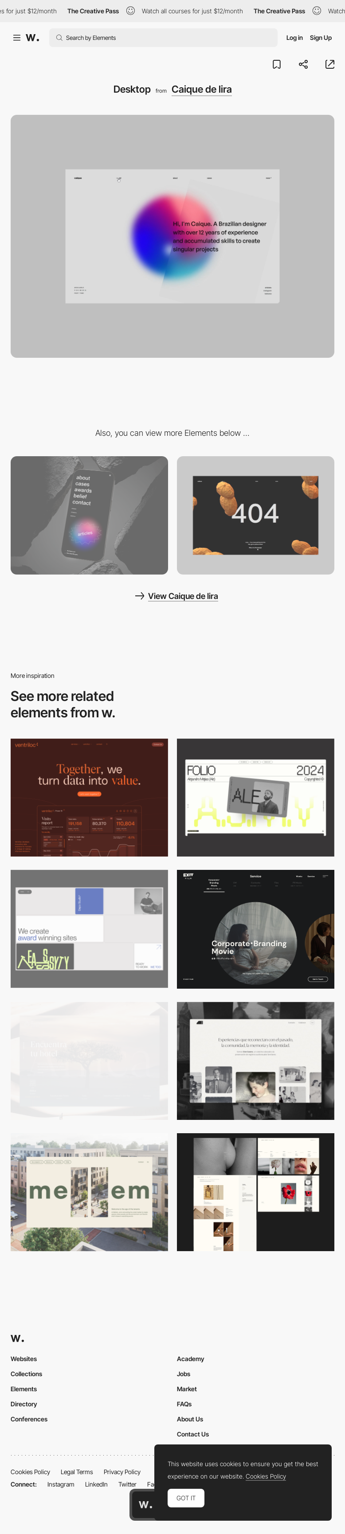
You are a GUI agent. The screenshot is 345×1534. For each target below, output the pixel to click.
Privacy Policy (122, 1471)
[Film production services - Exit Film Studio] (255, 929)
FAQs (184, 1404)
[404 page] (255, 515)
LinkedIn (96, 1484)
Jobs (183, 1373)
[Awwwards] (32, 37)
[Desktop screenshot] (255, 1061)
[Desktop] (89, 798)
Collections (26, 1373)
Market (187, 1389)
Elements (24, 1389)
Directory (24, 1404)
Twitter (127, 1484)
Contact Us (193, 1434)
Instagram (60, 1484)
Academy (190, 1358)
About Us (190, 1419)
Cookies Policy (30, 1471)
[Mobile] (89, 515)
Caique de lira (202, 89)
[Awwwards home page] (145, 1504)
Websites (24, 1358)
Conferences (29, 1419)
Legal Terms (77, 1471)
